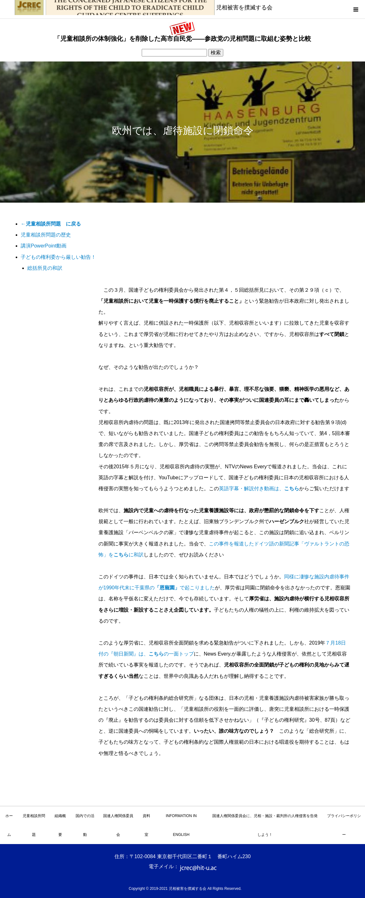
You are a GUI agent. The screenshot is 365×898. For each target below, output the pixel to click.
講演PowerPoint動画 (43, 245)
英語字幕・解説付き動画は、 (259, 488)
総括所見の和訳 (44, 268)
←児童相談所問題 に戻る (51, 223)
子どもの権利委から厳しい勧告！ (58, 257)
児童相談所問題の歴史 (46, 234)
